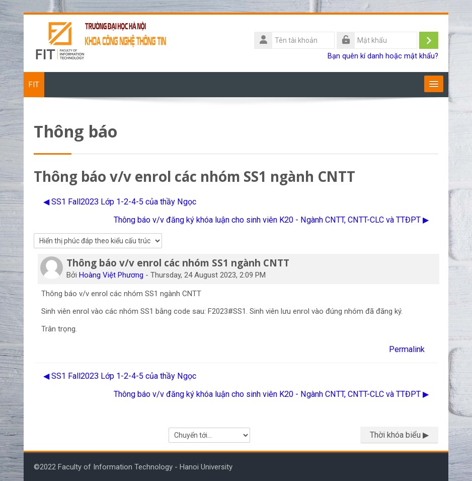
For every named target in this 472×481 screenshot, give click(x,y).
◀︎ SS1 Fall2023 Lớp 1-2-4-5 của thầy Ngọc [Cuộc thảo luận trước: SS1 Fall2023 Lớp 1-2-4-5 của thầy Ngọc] (119, 202)
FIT (34, 84)
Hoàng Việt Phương (111, 275)
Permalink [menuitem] (407, 349)
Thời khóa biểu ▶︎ (399, 435)
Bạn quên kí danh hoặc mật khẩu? (383, 56)
